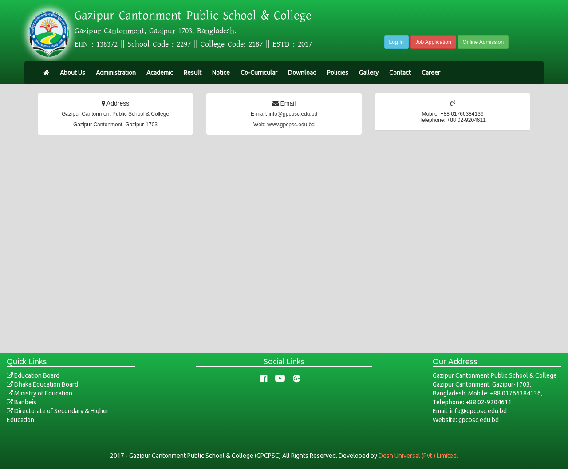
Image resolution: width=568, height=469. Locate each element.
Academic (159, 72)
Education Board (33, 375)
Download (302, 72)
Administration (116, 72)
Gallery (369, 72)
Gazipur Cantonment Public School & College (193, 15)
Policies (337, 72)
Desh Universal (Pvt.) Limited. (418, 455)
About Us (72, 72)
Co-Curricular (259, 72)
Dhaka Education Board (42, 384)
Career (431, 72)
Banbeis (21, 402)
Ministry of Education (39, 393)
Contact (400, 72)
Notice (221, 72)
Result (192, 72)
